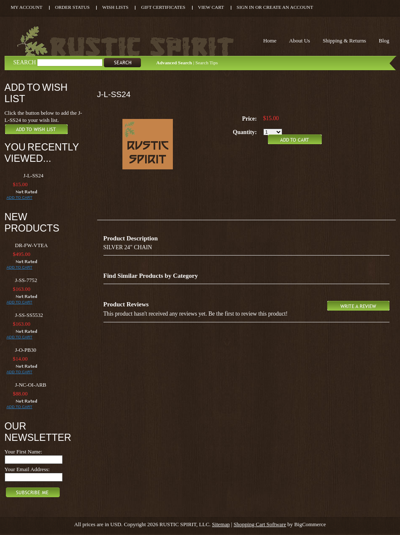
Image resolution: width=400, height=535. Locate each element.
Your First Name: (23, 451)
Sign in (245, 7)
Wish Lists (115, 7)
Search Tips (206, 62)
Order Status (72, 7)
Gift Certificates (163, 7)
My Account (26, 7)
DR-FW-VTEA (31, 245)
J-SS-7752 (26, 280)
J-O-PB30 (26, 350)
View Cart (211, 7)
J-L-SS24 (34, 176)
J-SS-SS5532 (29, 315)
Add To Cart (19, 197)
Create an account (288, 7)
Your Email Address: (27, 469)
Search (24, 62)
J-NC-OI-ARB (31, 385)
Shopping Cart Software (259, 524)
